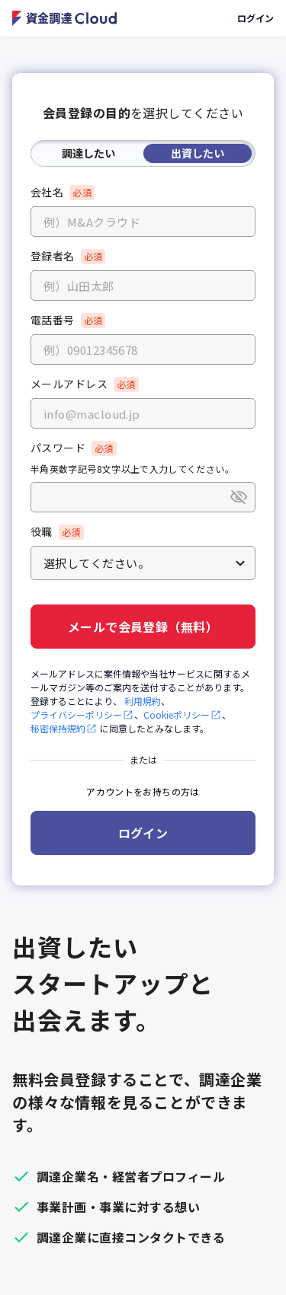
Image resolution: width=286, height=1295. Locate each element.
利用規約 (142, 700)
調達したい (88, 153)
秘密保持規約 (64, 728)
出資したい (197, 153)
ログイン (255, 17)
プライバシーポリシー (82, 714)
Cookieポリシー (182, 714)
